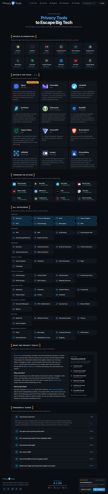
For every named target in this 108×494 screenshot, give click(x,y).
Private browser (78, 366)
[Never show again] (100, 480)
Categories (64, 3)
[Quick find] (89, 3)
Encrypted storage (78, 390)
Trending (76, 3)
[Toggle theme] (101, 3)
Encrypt (43, 3)
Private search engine (79, 370)
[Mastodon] (12, 489)
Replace (53, 3)
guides (64, 487)
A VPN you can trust (79, 385)
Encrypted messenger (79, 375)
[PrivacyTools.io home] (12, 3)
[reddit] (20, 489)
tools (50, 487)
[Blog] (4, 489)
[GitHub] (16, 489)
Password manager (79, 380)
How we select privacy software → (79, 395)
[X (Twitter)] (8, 489)
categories (57, 487)
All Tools (33, 3)
